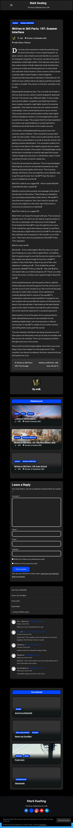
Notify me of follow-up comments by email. (29, 564)
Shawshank (16, 612)
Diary (17, 419)
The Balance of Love (36, 626)
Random (35, 738)
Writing (27, 48)
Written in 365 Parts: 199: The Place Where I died (34, 448)
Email (14, 545)
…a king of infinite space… (25, 424)
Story (23, 419)
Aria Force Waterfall (19, 595)
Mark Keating (38, 6)
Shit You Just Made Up (33, 650)
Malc (18, 637)
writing (15, 28)
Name (14, 535)
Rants (27, 761)
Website (15, 554)
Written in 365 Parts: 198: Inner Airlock (30, 471)
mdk (21, 43)
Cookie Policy (42, 825)
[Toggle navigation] (11, 8)
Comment (16, 501)
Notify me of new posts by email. (25, 569)
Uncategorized (21, 785)
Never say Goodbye (19, 601)
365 (16, 48)
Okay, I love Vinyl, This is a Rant (34, 637)
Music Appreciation (22, 738)
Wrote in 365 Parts (27, 28)
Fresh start (16, 606)
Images (18, 714)
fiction (21, 48)
